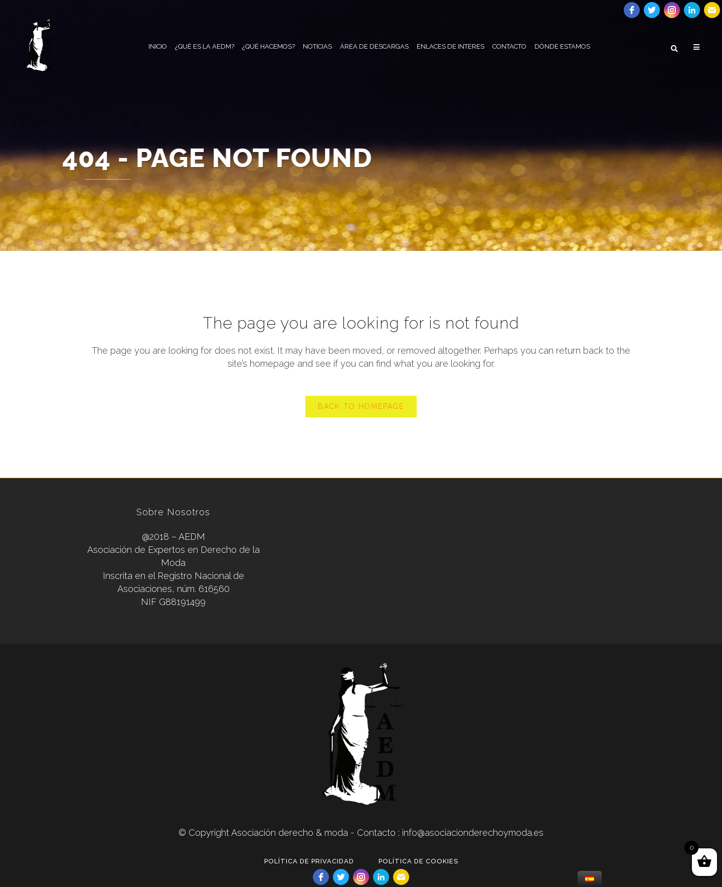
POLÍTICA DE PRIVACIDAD (309, 861)
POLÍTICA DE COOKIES (418, 861)
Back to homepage (361, 406)
